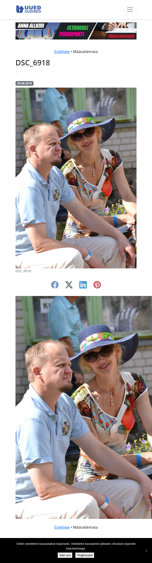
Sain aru (65, 555)
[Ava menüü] (130, 9)
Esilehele (62, 51)
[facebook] (54, 286)
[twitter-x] (69, 286)
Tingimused (85, 555)
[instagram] (97, 286)
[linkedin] (83, 286)
